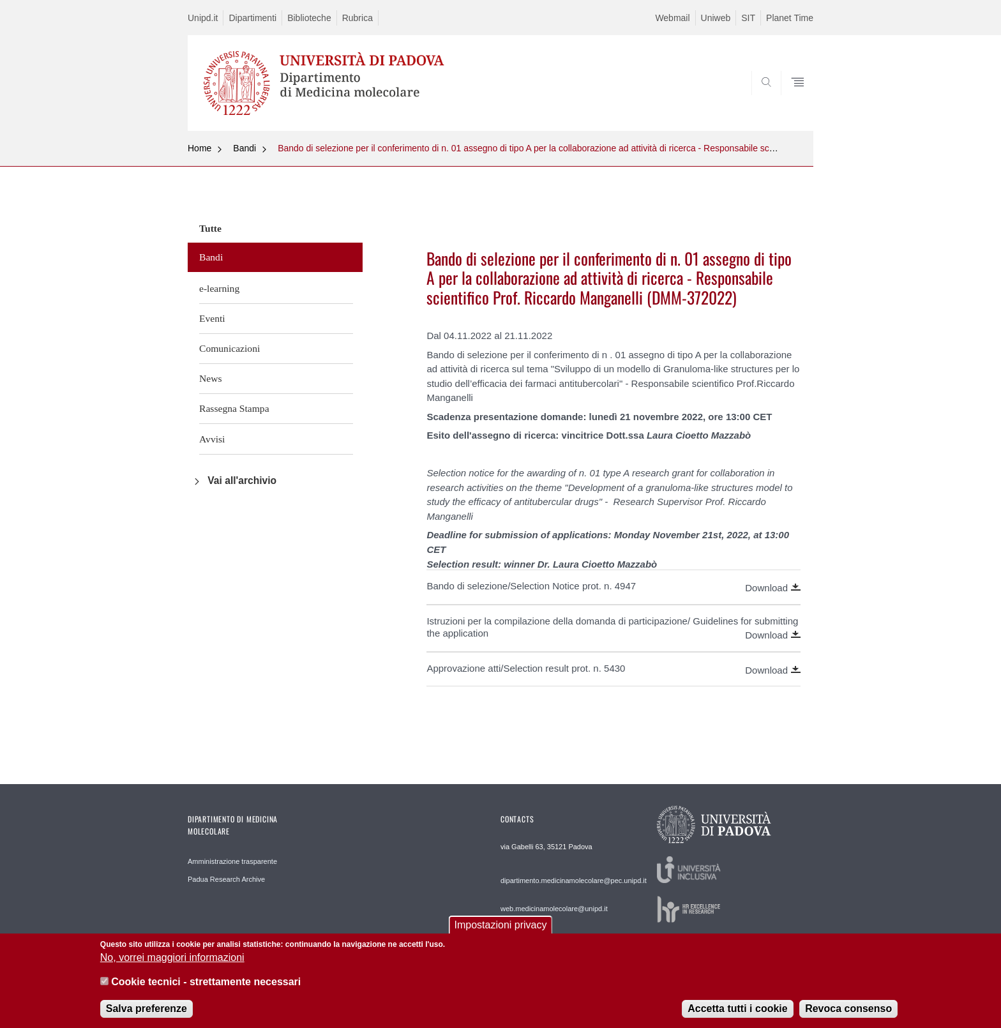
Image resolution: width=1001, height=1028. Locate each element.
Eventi (212, 318)
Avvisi (212, 439)
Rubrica (357, 18)
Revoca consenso (848, 1017)
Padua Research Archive (226, 879)
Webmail (672, 18)
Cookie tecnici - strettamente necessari (206, 991)
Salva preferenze (146, 1017)
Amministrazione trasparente (232, 861)
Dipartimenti (252, 18)
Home (199, 148)
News (210, 378)
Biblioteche (309, 18)
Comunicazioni (229, 348)
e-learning (219, 288)
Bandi (244, 148)
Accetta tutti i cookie (737, 1017)
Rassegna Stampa (234, 408)
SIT (748, 18)
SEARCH (791, 100)
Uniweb (716, 18)
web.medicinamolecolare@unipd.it (554, 908)
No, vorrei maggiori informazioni (172, 967)
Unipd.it (203, 18)
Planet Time (789, 18)
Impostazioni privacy (501, 933)
